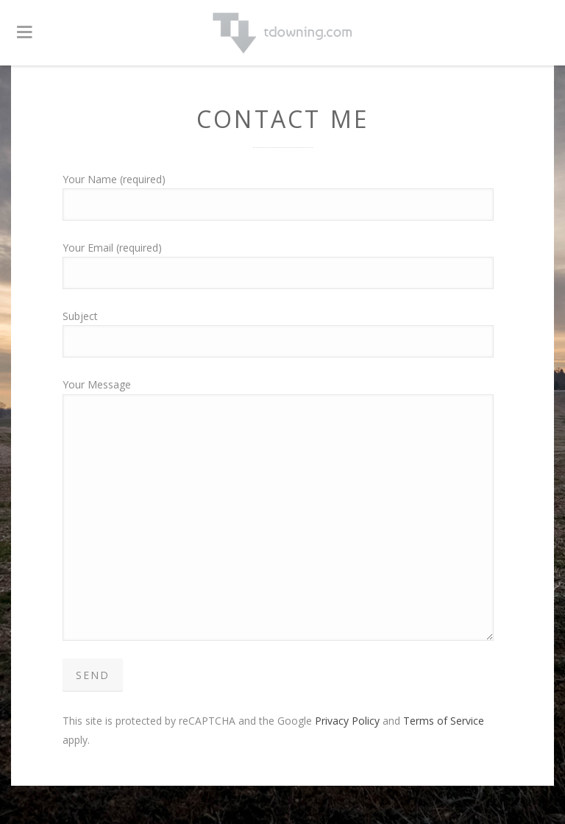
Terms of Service (443, 721)
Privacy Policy (347, 721)
